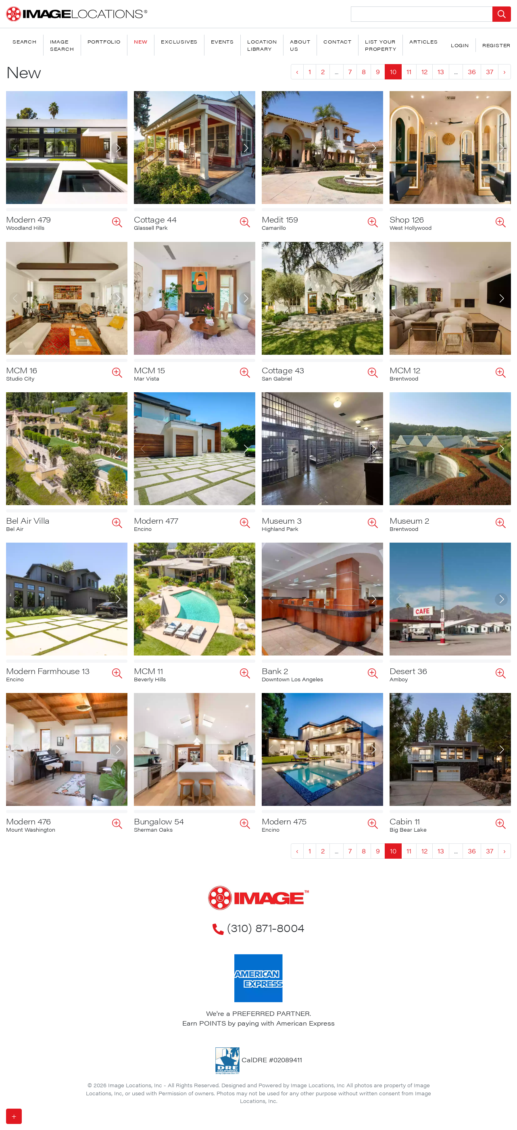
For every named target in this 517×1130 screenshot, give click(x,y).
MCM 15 (149, 370)
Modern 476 (28, 821)
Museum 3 (282, 520)
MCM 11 (148, 670)
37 (489, 71)
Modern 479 (28, 219)
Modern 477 (156, 520)
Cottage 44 (155, 219)
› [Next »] (504, 71)
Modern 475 (284, 821)
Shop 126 (407, 219)
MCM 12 (405, 370)
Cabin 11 (405, 821)
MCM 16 (21, 370)
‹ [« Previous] (297, 71)
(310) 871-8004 (258, 927)
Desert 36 (408, 670)
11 (409, 71)
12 (424, 71)
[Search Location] (422, 14)
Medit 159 (280, 219)
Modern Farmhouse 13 (47, 670)
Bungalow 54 (159, 821)
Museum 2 (409, 520)
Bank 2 (275, 670)
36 (472, 71)
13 (441, 71)
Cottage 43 (283, 370)
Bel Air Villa (28, 520)
